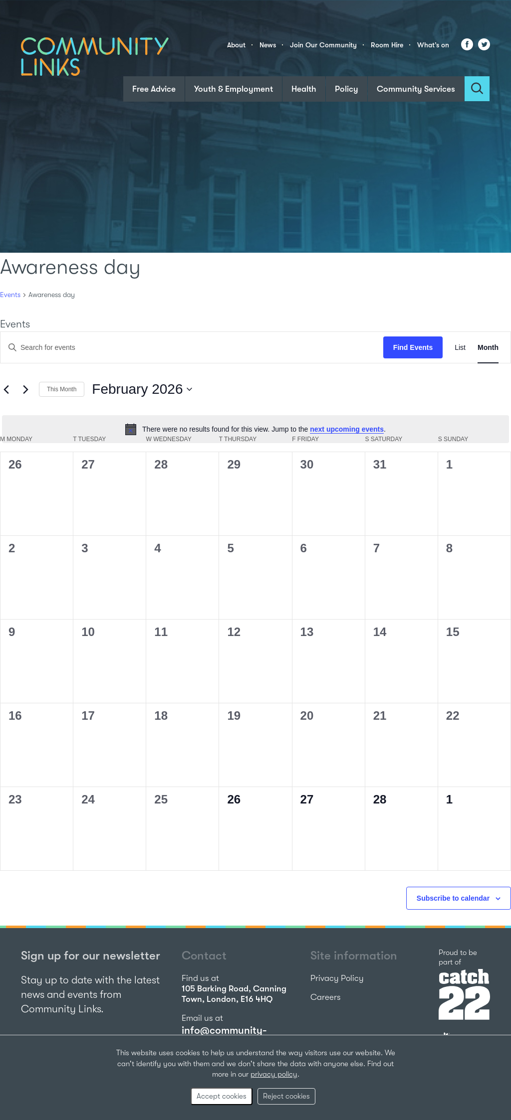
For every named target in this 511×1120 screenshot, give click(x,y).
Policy (346, 89)
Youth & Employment (233, 89)
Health (303, 89)
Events (10, 295)
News (267, 45)
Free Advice (154, 89)
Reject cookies (286, 1096)
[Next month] (25, 389)
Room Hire (387, 45)
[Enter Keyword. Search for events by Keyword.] (191, 347)
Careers (325, 997)
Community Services (416, 89)
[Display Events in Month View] (488, 347)
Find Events (413, 347)
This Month (61, 389)
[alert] (255, 429)
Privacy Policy (337, 978)
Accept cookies (222, 1096)
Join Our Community (323, 45)
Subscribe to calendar (453, 898)
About (236, 45)
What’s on (433, 45)
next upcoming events (347, 429)
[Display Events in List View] (460, 347)
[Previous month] (6, 389)
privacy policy (274, 1074)
